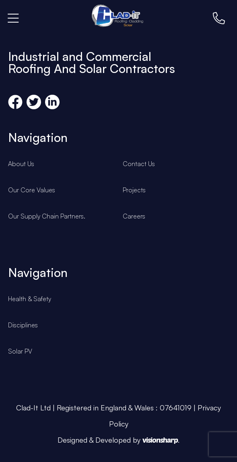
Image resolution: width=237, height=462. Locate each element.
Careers (134, 216)
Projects (134, 190)
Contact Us (139, 164)
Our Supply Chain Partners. (46, 216)
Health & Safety (29, 299)
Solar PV (20, 351)
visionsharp (160, 439)
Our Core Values (31, 190)
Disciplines (23, 325)
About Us (21, 164)
